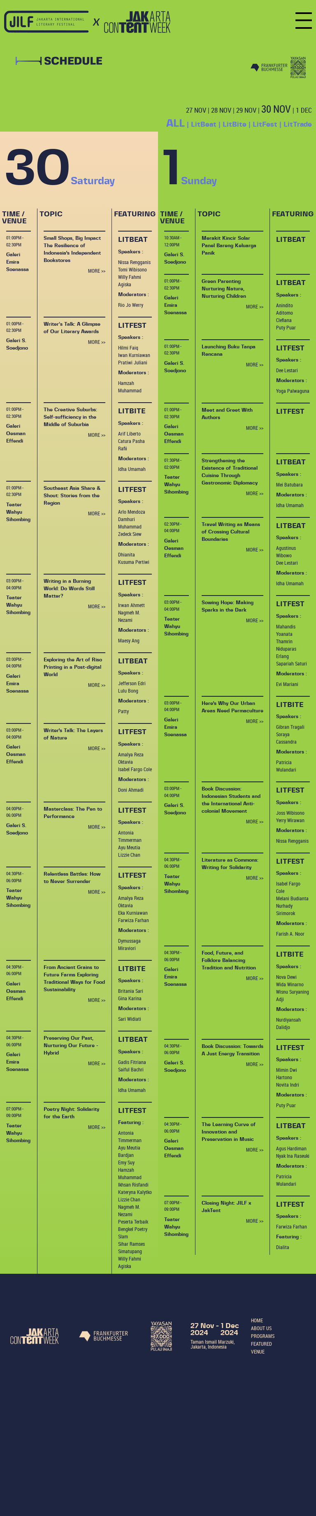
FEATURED (261, 1343)
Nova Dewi (286, 977)
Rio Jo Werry (130, 304)
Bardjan (126, 1155)
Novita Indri (287, 1084)
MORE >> (96, 270)
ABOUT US (261, 1328)
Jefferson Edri (132, 683)
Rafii (122, 448)
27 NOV (196, 110)
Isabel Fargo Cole (135, 769)
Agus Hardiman (291, 1148)
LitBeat (203, 124)
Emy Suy (126, 1162)
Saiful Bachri (131, 1069)
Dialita (282, 1247)
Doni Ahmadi (131, 789)
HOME (257, 1320)
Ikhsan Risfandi (133, 1184)
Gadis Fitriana (132, 1062)
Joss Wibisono (290, 812)
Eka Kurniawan (133, 912)
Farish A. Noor (290, 933)
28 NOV (221, 110)
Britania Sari (130, 990)
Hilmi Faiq (128, 347)
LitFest (265, 124)
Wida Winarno (290, 984)
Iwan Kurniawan (134, 355)
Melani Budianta (292, 898)
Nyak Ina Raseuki (292, 1155)
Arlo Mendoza (131, 511)
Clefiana (284, 320)
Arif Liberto (129, 433)
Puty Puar (286, 327)
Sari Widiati (129, 1018)
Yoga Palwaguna (292, 390)
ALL (175, 123)
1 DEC (304, 110)
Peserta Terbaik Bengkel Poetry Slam (133, 1229)
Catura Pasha (131, 441)
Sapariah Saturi (291, 663)
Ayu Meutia (129, 847)
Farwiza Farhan (133, 920)
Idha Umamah (132, 469)
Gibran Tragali (290, 726)
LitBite (234, 124)
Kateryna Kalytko (135, 1192)
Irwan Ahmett (131, 605)
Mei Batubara (289, 484)
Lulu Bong (128, 690)
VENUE (258, 1351)
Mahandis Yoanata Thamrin (285, 633)
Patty (123, 711)
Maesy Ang (128, 640)
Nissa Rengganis (134, 262)
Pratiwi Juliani (132, 362)
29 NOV (246, 110)
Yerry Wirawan (290, 820)
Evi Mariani (287, 684)
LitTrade (297, 124)
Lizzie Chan (129, 854)
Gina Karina (130, 998)
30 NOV (276, 109)
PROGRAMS (262, 1336)
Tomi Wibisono (132, 269)
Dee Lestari (287, 370)
